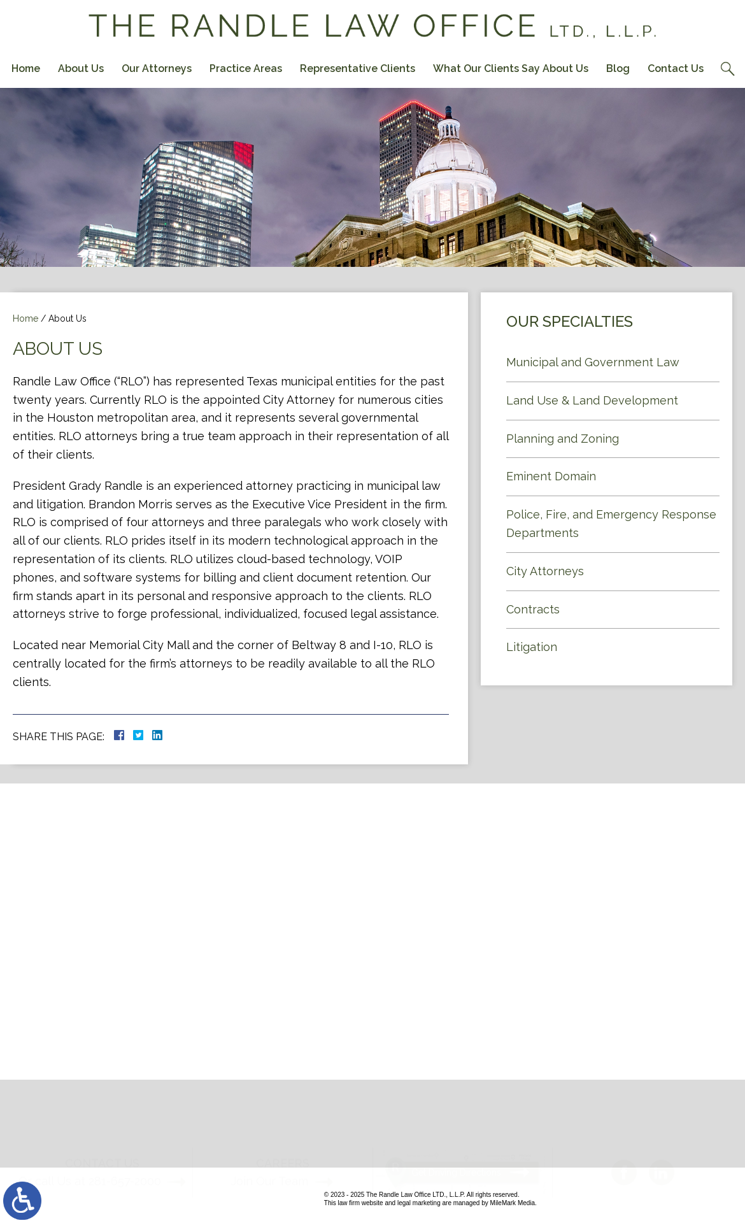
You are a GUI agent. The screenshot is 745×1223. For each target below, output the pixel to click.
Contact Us (676, 68)
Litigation (531, 647)
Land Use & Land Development (592, 400)
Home (25, 68)
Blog (618, 68)
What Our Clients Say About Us (510, 68)
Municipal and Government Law (592, 362)
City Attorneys (545, 571)
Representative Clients (357, 68)
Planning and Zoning (562, 438)
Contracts (533, 609)
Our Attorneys (157, 68)
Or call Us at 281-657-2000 (89, 1158)
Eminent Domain (551, 476)
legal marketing (419, 1202)
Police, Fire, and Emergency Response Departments (611, 524)
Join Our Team (269, 1158)
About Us (81, 68)
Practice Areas (245, 68)
